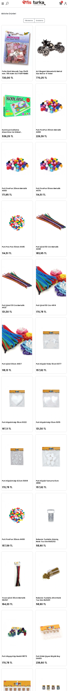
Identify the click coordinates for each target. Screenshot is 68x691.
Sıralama (39, 20)
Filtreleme (29, 20)
